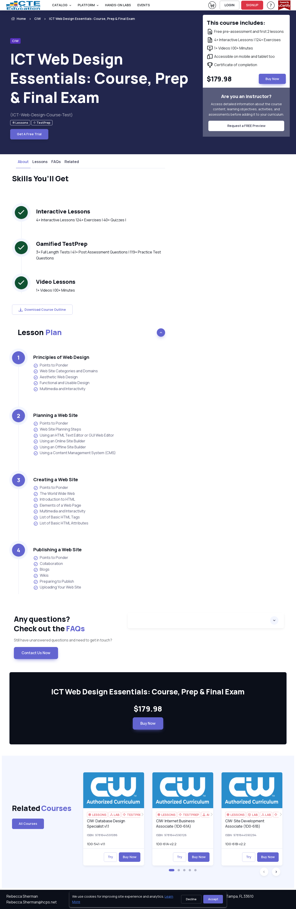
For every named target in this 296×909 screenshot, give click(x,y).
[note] (20, 122)
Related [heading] (32, 808)
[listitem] (88, 19)
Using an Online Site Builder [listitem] (59, 441)
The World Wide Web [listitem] (54, 493)
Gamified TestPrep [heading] (61, 243)
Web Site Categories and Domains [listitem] (65, 371)
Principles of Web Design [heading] (61, 357)
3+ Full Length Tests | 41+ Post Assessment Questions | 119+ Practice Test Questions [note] (98, 255)
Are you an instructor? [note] (246, 96)
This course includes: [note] (236, 22)
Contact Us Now (36, 652)
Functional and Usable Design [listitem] (61, 382)
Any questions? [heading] (67, 624)
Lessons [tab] (40, 161)
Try (110, 857)
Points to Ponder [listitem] (50, 365)
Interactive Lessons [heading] (63, 211)
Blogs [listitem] (41, 569)
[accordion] (206, 620)
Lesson (40, 332)
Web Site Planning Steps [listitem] (57, 429)
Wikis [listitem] (41, 575)
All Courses (28, 823)
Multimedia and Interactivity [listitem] (59, 388)
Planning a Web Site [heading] (55, 415)
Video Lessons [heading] (55, 281)
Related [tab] (72, 161)
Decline (191, 899)
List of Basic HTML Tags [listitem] (56, 517)
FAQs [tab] (56, 161)
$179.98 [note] (148, 709)
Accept (213, 899)
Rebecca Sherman (22, 896)
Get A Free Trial (29, 134)
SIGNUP (252, 5)
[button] (171, 870)
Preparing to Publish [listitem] (53, 581)
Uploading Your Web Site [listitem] (57, 587)
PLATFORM (86, 5)
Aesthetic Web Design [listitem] (55, 377)
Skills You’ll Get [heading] (40, 179)
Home (18, 19)
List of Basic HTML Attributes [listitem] (60, 523)
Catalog (60, 5)
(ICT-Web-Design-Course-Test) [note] (41, 114)
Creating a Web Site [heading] (55, 479)
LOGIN (229, 5)
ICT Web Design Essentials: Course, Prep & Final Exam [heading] (99, 78)
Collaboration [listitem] (48, 563)
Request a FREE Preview (246, 125)
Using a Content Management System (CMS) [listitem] (74, 453)
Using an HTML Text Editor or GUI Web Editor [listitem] (73, 435)
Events (143, 5)
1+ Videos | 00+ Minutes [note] (55, 290)
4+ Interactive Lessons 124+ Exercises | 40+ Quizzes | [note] (81, 219)
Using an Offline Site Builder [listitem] (59, 447)
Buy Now (148, 723)
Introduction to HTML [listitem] (54, 499)
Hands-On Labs (118, 5)
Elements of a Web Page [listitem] (57, 505)
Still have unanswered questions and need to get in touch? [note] (63, 640)
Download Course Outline (42, 309)
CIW (37, 18)
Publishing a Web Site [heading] (57, 549)
